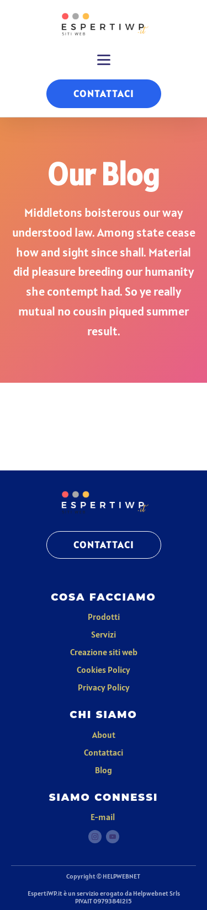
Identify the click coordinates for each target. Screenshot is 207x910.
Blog (103, 769)
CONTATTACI (103, 93)
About (103, 734)
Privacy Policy (104, 687)
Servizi (103, 634)
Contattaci (103, 752)
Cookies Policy (103, 669)
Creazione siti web (103, 651)
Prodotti (104, 616)
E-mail (103, 816)
